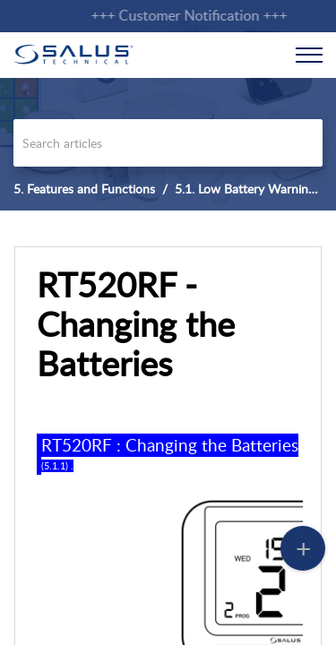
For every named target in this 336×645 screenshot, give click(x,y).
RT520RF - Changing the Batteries (136, 324)
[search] (168, 143)
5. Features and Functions (84, 188)
